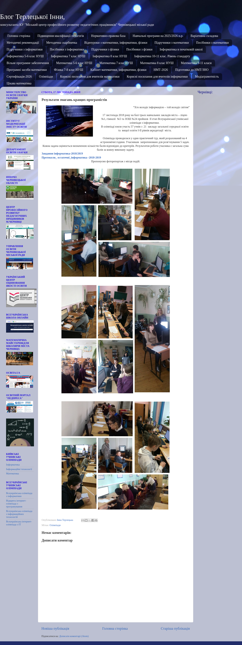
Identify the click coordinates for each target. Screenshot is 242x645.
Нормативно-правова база (108, 36)
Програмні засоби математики (27, 69)
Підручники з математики (172, 42)
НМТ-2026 (161, 69)
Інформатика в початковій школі (181, 49)
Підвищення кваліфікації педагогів (60, 36)
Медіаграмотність (207, 76)
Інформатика (13, 464)
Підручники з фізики (105, 49)
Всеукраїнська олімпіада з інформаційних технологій (19, 514)
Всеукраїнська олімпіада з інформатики (19, 494)
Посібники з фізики (139, 49)
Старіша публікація (175, 628)
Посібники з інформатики (67, 49)
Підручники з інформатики (24, 49)
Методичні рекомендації (23, 42)
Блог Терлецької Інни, (32, 17)
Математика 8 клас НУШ (157, 63)
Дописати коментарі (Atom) (74, 636)
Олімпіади (46, 76)
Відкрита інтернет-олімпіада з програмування (16, 503)
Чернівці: (205, 92)
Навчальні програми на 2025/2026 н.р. (158, 36)
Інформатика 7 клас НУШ (68, 56)
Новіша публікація (55, 628)
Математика (12, 473)
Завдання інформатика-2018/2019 (63, 153)
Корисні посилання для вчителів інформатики (157, 76)
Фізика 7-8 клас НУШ (68, 69)
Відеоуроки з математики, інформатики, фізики (115, 42)
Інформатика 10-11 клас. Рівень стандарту (162, 56)
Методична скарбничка (61, 42)
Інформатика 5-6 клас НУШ (25, 56)
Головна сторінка (18, 36)
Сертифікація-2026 (19, 76)
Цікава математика (19, 83)
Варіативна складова (204, 36)
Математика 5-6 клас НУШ (74, 63)
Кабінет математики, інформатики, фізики (118, 69)
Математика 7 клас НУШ (116, 63)
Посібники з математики (212, 42)
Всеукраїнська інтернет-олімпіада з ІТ (19, 523)
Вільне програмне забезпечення (28, 63)
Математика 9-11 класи (196, 63)
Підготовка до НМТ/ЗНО (192, 69)
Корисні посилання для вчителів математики (89, 76)
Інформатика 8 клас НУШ (110, 56)
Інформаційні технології (19, 469)
